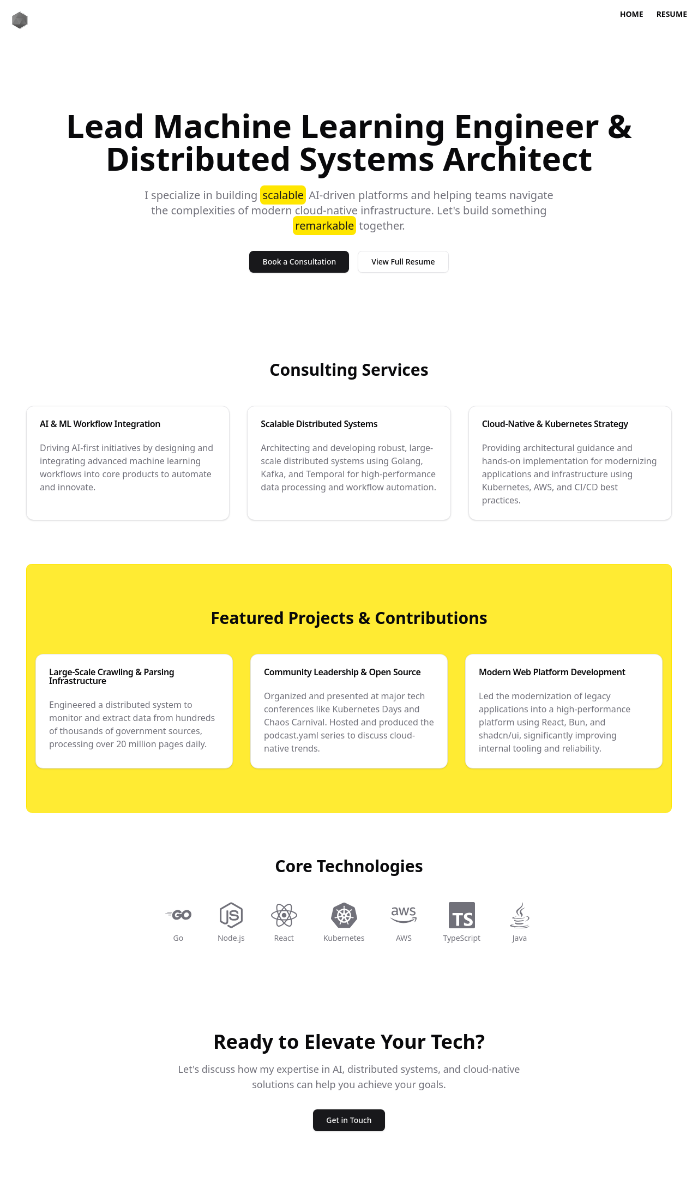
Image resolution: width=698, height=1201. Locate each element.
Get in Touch (348, 1120)
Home (631, 14)
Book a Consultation (299, 261)
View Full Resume (403, 261)
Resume (672, 14)
